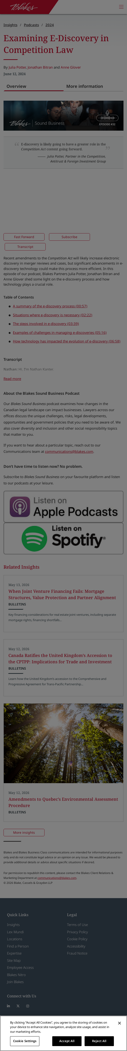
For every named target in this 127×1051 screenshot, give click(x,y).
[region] (63, 1033)
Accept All (67, 1041)
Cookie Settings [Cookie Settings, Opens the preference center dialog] (25, 1041)
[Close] (119, 1023)
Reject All (99, 1041)
